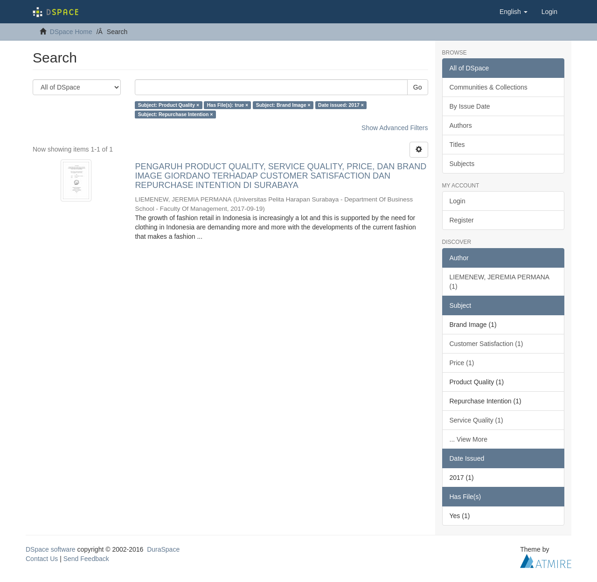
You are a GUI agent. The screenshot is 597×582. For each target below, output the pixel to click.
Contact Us (42, 558)
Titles (457, 144)
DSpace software (51, 549)
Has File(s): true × (227, 105)
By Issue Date (470, 106)
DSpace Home (71, 31)
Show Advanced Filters (394, 128)
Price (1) (462, 363)
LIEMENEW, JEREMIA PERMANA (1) (500, 281)
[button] (514, 11)
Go (417, 87)
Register (462, 220)
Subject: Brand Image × (283, 105)
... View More (468, 439)
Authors (461, 125)
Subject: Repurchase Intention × (175, 114)
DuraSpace (163, 549)
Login (457, 201)
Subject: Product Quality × (169, 105)
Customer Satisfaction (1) (486, 343)
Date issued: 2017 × (341, 105)
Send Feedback (86, 558)
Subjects (462, 163)
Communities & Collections (489, 87)
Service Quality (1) (476, 420)
